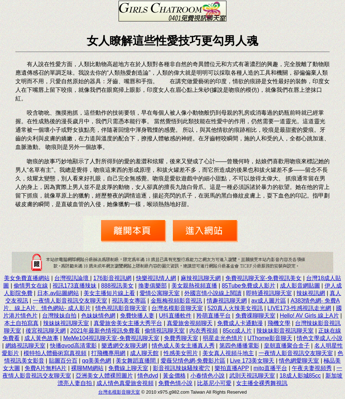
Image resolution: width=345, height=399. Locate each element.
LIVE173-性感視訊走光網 (299, 308)
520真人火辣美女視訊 (235, 308)
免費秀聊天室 (181, 338)
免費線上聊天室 (128, 368)
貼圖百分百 (63, 361)
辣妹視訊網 (310, 293)
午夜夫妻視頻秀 (312, 368)
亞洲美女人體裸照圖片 (104, 376)
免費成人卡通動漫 (240, 323)
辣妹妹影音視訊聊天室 (285, 331)
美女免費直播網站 (27, 278)
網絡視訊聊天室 (25, 346)
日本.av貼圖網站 (58, 293)
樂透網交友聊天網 (124, 346)
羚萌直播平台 (213, 316)
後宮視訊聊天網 (46, 331)
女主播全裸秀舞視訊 (262, 383)
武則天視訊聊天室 (252, 376)
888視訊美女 (117, 286)
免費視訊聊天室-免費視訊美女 (263, 278)
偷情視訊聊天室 (165, 331)
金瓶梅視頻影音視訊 (176, 301)
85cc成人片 (237, 331)
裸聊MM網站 (87, 368)
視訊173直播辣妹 (74, 286)
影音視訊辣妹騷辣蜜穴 (181, 368)
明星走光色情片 (223, 338)
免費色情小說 (175, 383)
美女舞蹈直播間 (136, 361)
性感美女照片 (181, 353)
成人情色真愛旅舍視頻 (125, 383)
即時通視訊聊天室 (269, 293)
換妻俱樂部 (152, 286)
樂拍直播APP (232, 368)
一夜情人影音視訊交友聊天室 (70, 301)
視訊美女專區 (129, 301)
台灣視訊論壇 (72, 278)
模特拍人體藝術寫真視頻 (55, 353)
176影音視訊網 (112, 278)
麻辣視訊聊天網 (201, 278)
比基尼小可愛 (214, 383)
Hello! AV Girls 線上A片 (309, 316)
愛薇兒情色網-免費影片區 (193, 361)
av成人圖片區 (268, 301)
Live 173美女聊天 (252, 361)
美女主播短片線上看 (109, 293)
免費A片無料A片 (45, 368)
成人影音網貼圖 (300, 286)
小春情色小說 (207, 376)
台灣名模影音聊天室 (177, 308)
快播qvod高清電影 (73, 346)
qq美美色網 (96, 361)
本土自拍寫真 (21, 323)
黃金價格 (174, 376)
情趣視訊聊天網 (227, 301)
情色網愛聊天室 (299, 361)
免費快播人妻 (137, 316)
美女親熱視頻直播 (194, 286)
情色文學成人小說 (319, 338)
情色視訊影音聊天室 (121, 308)
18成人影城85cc (300, 376)
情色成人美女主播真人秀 (183, 346)
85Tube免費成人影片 (248, 286)
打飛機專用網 (108, 353)
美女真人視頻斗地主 (228, 353)
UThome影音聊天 (270, 338)
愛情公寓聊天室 (160, 293)
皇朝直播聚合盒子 (287, 346)
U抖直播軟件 (175, 316)
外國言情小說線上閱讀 (212, 293)
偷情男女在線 (31, 286)
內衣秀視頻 (203, 331)
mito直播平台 (270, 368)
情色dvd (148, 376)
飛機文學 (279, 323)
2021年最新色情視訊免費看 (105, 331)
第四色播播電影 (239, 346)
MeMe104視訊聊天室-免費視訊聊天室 (111, 338)
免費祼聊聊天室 (255, 316)
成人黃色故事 (41, 338)
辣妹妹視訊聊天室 (66, 323)
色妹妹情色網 (98, 316)
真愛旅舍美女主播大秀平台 (128, 323)
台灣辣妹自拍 (59, 316)
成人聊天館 (144, 353)
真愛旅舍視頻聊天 (189, 323)
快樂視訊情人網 (156, 278)
